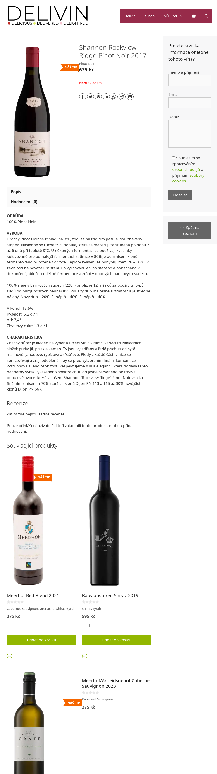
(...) (9, 655)
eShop (150, 16)
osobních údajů (186, 169)
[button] (182, 16)
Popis (16, 191)
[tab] (79, 192)
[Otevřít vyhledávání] (206, 16)
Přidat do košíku (41, 639)
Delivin (130, 16)
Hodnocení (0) (24, 201)
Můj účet (176, 16)
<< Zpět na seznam (189, 230)
